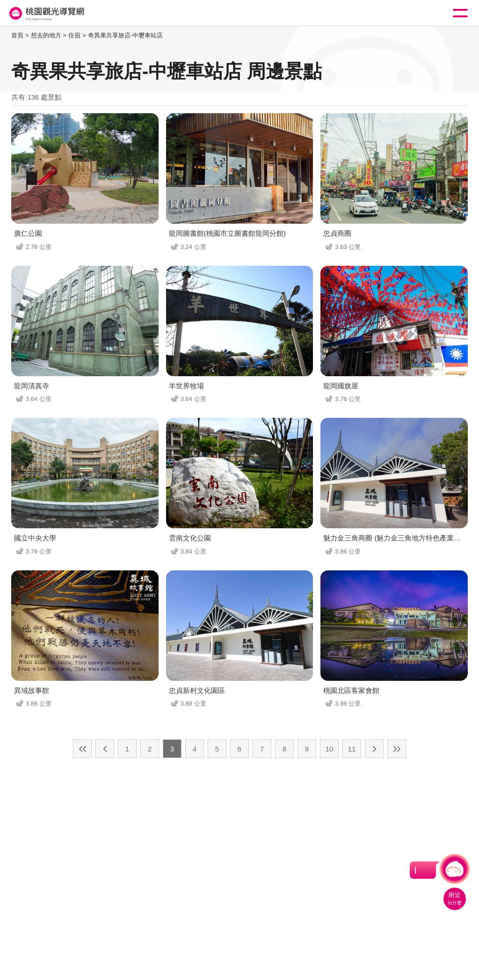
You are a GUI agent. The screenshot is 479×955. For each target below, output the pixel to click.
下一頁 (374, 748)
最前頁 (82, 748)
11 (352, 749)
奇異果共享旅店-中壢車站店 (125, 35)
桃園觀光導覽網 (45, 13)
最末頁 (396, 748)
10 (330, 749)
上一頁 (104, 748)
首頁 (17, 35)
